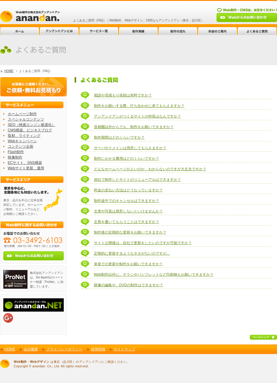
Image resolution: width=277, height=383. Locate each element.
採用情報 (98, 349)
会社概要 (31, 349)
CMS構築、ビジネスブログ (30, 130)
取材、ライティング (24, 135)
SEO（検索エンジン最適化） (31, 125)
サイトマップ (124, 349)
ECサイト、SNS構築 (25, 163)
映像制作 (15, 157)
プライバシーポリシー (64, 349)
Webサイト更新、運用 (26, 168)
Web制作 (30, 16)
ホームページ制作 (22, 114)
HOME (9, 71)
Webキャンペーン (22, 141)
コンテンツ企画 (20, 146)
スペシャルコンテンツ (26, 119)
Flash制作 (16, 152)
